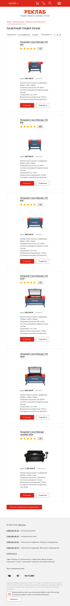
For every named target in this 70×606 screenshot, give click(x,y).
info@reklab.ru (12, 554)
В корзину (27, 105)
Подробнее (43, 105)
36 (60, 35)
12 (55, 35)
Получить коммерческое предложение (24, 507)
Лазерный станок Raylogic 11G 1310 (34, 277)
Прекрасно (14, 599)
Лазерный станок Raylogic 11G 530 (34, 43)
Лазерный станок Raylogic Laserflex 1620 (32, 433)
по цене (35, 35)
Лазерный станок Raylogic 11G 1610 (34, 355)
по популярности (24, 35)
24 (57, 35)
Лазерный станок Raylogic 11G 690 (34, 199)
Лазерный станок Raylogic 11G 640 (34, 121)
